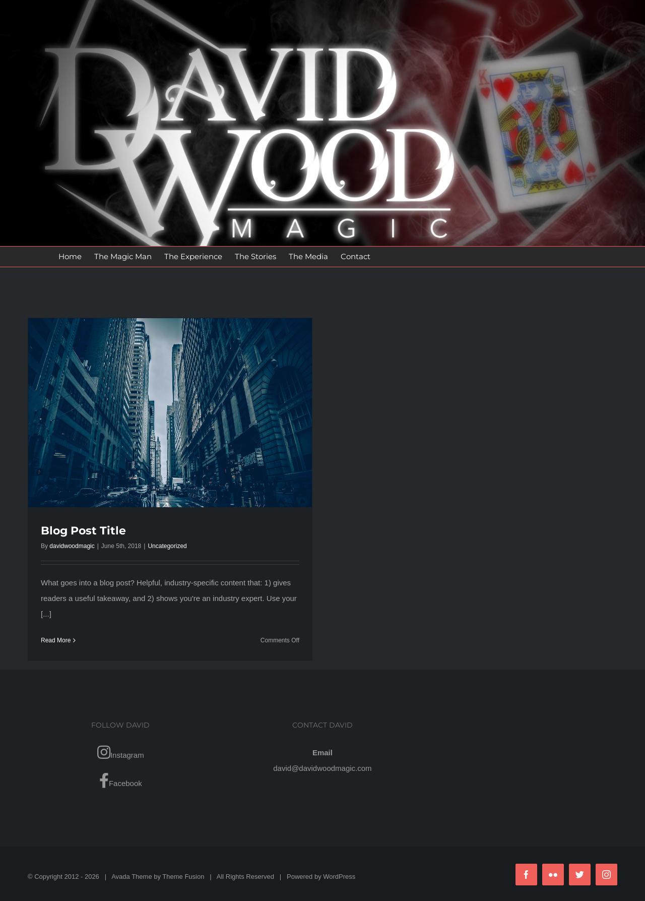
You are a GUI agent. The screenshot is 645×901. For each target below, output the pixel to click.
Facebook (120, 780)
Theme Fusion (183, 876)
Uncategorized (167, 546)
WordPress (339, 876)
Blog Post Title (83, 530)
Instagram (120, 752)
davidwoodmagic (71, 546)
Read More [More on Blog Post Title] (56, 640)
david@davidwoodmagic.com (322, 768)
